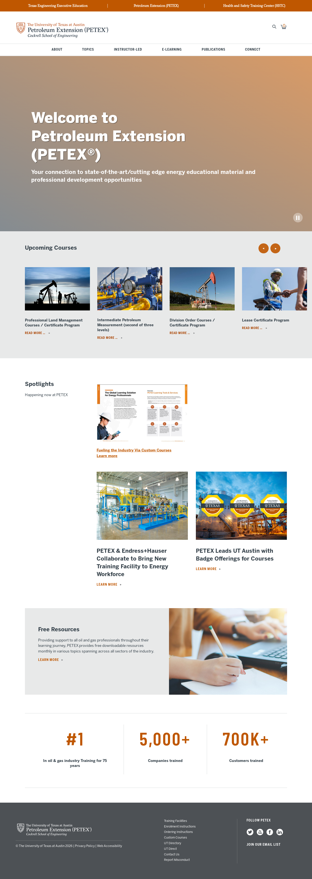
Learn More (48, 660)
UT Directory (172, 843)
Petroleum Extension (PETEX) (156, 6)
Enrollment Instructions (180, 826)
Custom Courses (175, 837)
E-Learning (172, 50)
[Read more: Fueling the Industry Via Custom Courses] (142, 446)
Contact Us (171, 854)
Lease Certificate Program (265, 320)
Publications (213, 50)
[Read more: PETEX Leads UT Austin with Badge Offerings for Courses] (241, 538)
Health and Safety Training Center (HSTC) (254, 6)
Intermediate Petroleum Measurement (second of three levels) (125, 325)
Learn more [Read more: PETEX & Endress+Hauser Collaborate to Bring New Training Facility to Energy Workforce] (107, 585)
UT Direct (170, 848)
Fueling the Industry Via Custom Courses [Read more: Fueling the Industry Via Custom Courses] (134, 450)
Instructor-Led (128, 50)
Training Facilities (175, 821)
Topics (88, 50)
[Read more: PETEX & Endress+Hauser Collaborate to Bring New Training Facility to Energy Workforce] (142, 538)
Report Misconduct (177, 859)
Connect (252, 50)
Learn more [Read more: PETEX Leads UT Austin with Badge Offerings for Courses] (206, 569)
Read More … (35, 333)
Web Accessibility (109, 846)
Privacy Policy (85, 846)
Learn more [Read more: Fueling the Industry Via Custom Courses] (107, 456)
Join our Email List (264, 845)
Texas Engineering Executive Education (58, 6)
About (57, 50)
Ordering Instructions (178, 832)
